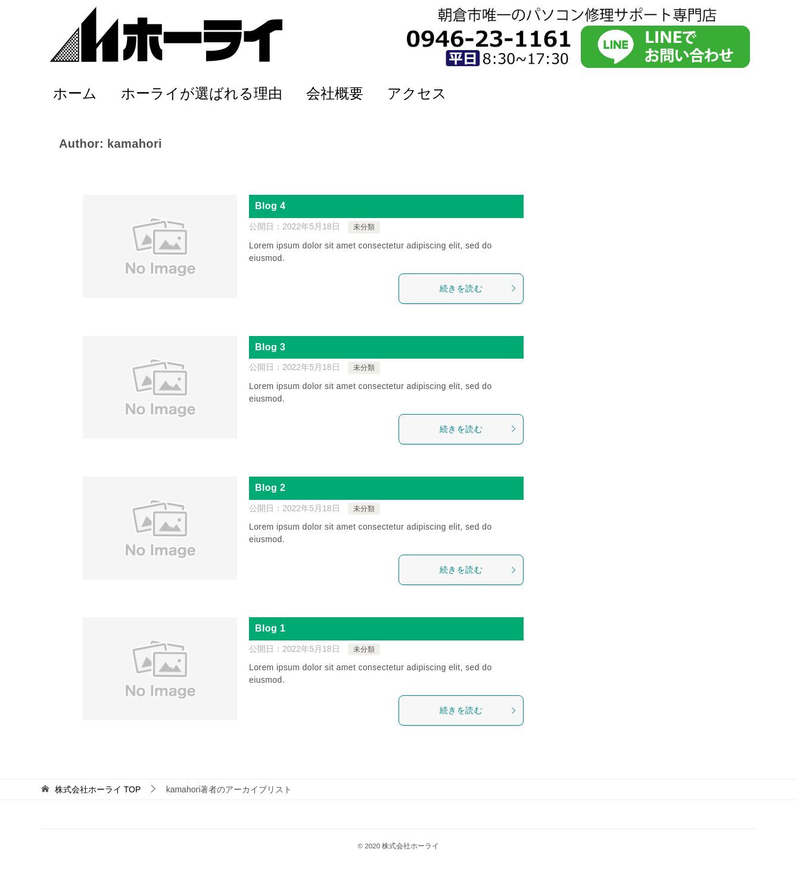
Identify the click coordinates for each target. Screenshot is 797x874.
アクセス (417, 93)
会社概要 (334, 93)
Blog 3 (270, 347)
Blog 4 (270, 206)
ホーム (75, 93)
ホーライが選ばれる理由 (201, 93)
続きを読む (478, 288)
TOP (98, 789)
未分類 (364, 227)
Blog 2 (270, 488)
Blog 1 (270, 628)
